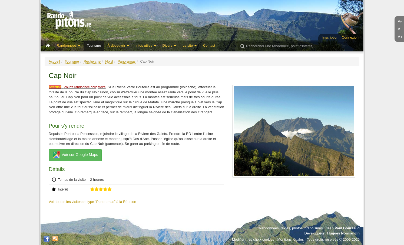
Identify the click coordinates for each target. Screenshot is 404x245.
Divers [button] (169, 45)
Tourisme (94, 45)
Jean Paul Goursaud (343, 228)
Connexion (350, 37)
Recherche (92, 61)
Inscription (330, 37)
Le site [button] (190, 45)
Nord (109, 61)
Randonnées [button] (68, 45)
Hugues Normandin (343, 233)
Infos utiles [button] (145, 45)
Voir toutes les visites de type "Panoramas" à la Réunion (92, 202)
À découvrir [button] (118, 45)
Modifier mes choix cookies (253, 239)
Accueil (54, 61)
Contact (209, 45)
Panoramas (126, 61)
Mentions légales (290, 239)
